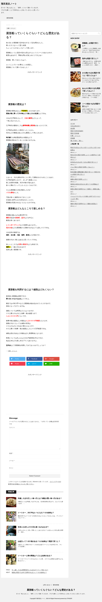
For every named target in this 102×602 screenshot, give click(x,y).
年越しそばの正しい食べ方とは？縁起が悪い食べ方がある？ (40, 498)
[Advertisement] (34, 86)
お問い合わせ (46, 585)
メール (11, 460)
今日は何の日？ (75, 126)
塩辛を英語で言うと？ (90, 58)
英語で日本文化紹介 (76, 131)
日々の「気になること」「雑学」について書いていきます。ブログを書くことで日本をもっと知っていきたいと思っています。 (51, 593)
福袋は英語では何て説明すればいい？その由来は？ (29, 572)
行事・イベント (12, 351)
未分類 (72, 128)
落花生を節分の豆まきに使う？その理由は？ (84, 184)
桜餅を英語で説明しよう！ (79, 179)
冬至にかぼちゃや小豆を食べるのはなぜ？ (33, 527)
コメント (12, 427)
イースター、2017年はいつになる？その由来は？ (36, 513)
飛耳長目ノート (9, 4)
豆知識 (72, 138)
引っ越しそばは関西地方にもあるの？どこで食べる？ (30, 570)
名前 (11, 453)
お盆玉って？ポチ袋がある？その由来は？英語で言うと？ (39, 541)
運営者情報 (10, 18)
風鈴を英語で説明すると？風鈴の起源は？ (84, 203)
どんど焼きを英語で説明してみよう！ (82, 167)
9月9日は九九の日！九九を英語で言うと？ (84, 162)
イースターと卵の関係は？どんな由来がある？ (35, 556)
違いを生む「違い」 (76, 140)
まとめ (72, 123)
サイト (11, 468)
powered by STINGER (66, 598)
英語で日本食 (74, 133)
